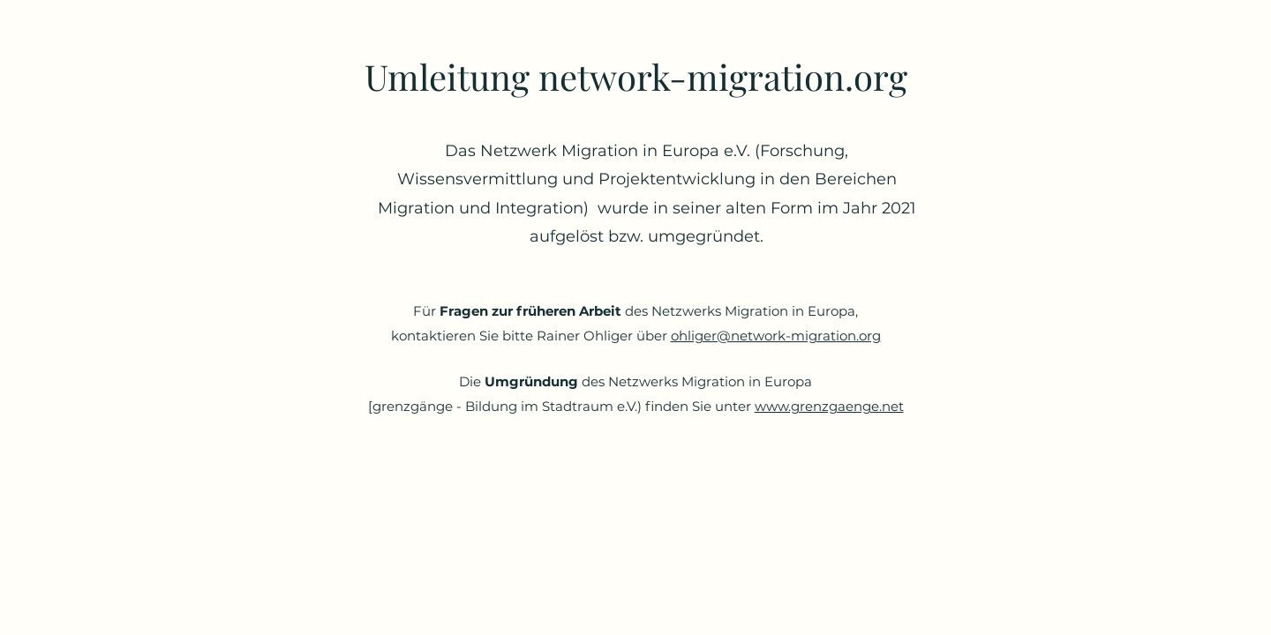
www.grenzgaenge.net (829, 406)
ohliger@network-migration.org (776, 335)
